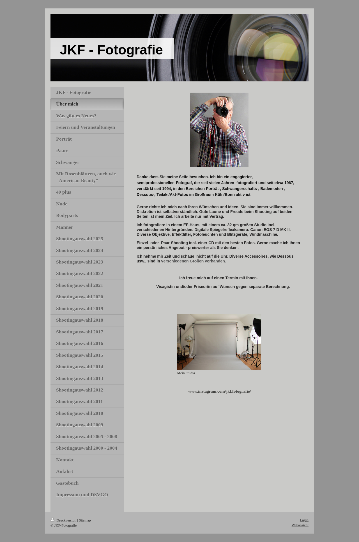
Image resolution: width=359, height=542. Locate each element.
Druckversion (63, 520)
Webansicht (300, 525)
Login (304, 520)
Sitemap (85, 520)
